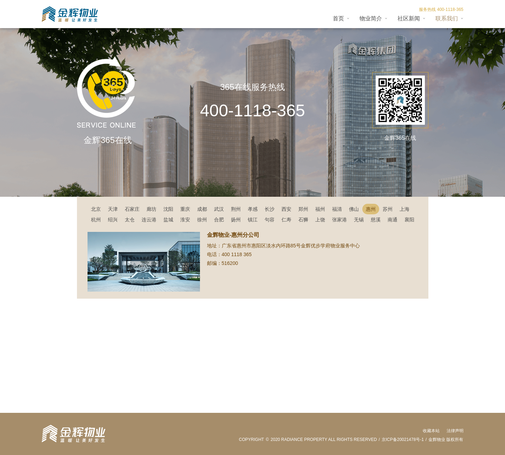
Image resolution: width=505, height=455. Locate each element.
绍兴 (113, 219)
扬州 (236, 219)
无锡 (359, 219)
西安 (286, 209)
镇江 (253, 219)
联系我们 (446, 18)
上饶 (320, 219)
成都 (202, 209)
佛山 (354, 209)
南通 (392, 219)
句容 (269, 219)
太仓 (130, 219)
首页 (338, 18)
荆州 (236, 209)
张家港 (339, 219)
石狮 (303, 219)
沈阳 (168, 209)
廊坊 (151, 209)
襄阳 (409, 219)
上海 (404, 209)
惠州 (371, 209)
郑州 (303, 209)
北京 (96, 209)
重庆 (185, 209)
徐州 (202, 219)
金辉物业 (436, 439)
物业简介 (371, 18)
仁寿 (286, 219)
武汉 (219, 209)
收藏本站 (431, 430)
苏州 (388, 209)
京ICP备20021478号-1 (403, 439)
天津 (113, 209)
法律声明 (455, 430)
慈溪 (376, 219)
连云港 (149, 219)
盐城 (168, 219)
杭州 (96, 219)
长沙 (269, 209)
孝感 (253, 209)
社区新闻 (408, 18)
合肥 (219, 219)
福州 (320, 209)
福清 (337, 209)
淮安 (185, 219)
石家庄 (132, 209)
